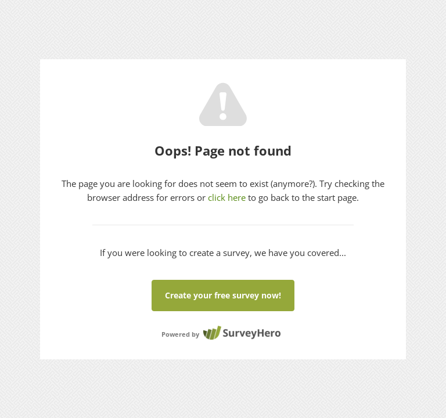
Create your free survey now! (223, 295)
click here (227, 197)
